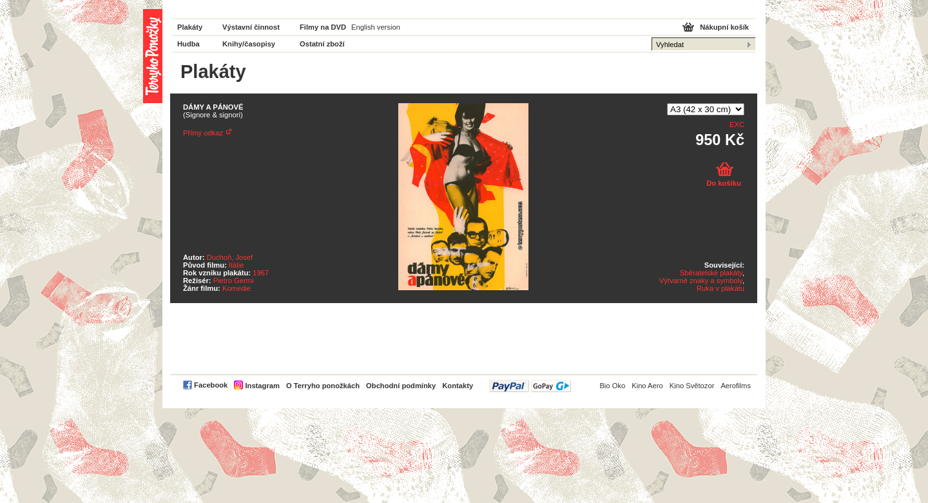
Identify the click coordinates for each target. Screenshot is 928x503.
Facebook (210, 385)
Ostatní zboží (322, 44)
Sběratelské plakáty (711, 273)
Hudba (188, 44)
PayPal (530, 386)
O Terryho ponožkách (323, 386)
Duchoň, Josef (230, 257)
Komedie (236, 288)
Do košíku (723, 183)
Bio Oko (612, 386)
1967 (261, 273)
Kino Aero (647, 386)
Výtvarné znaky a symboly (700, 280)
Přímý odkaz (203, 133)
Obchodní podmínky (401, 386)
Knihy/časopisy (248, 44)
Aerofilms (735, 386)
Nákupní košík (724, 27)
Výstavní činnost (251, 27)
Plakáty (189, 27)
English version (375, 27)
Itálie (236, 265)
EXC (737, 124)
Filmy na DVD (323, 27)
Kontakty (457, 386)
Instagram (262, 386)
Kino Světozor (692, 386)
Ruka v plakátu (720, 288)
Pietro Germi (233, 280)
